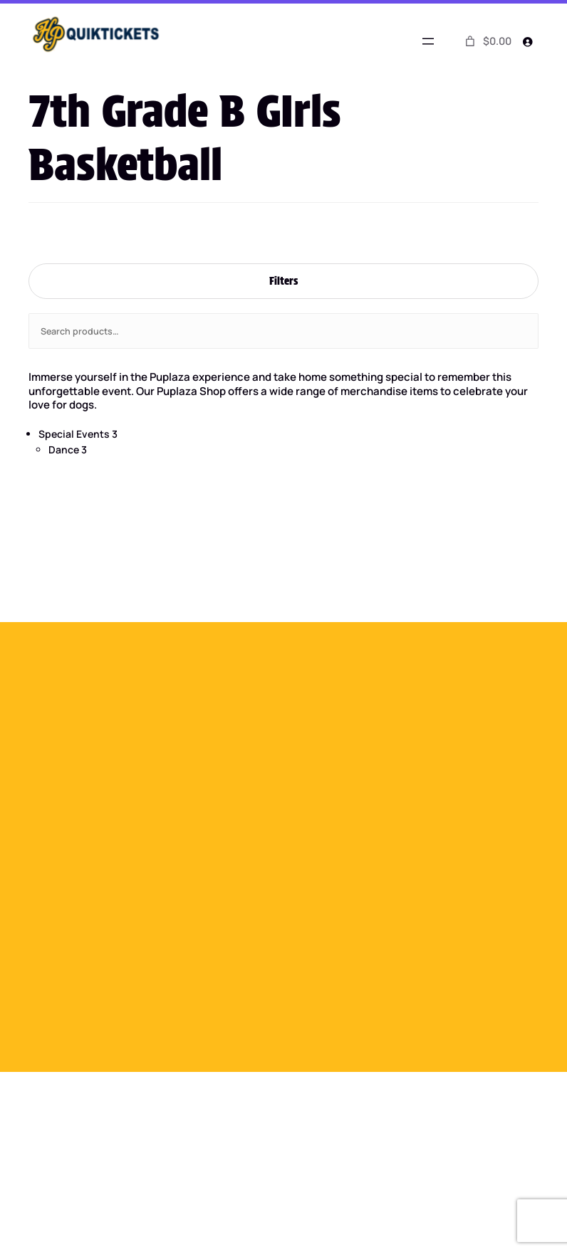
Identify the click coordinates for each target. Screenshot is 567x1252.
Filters (283, 281)
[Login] (527, 41)
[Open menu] (428, 41)
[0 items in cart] (486, 41)
